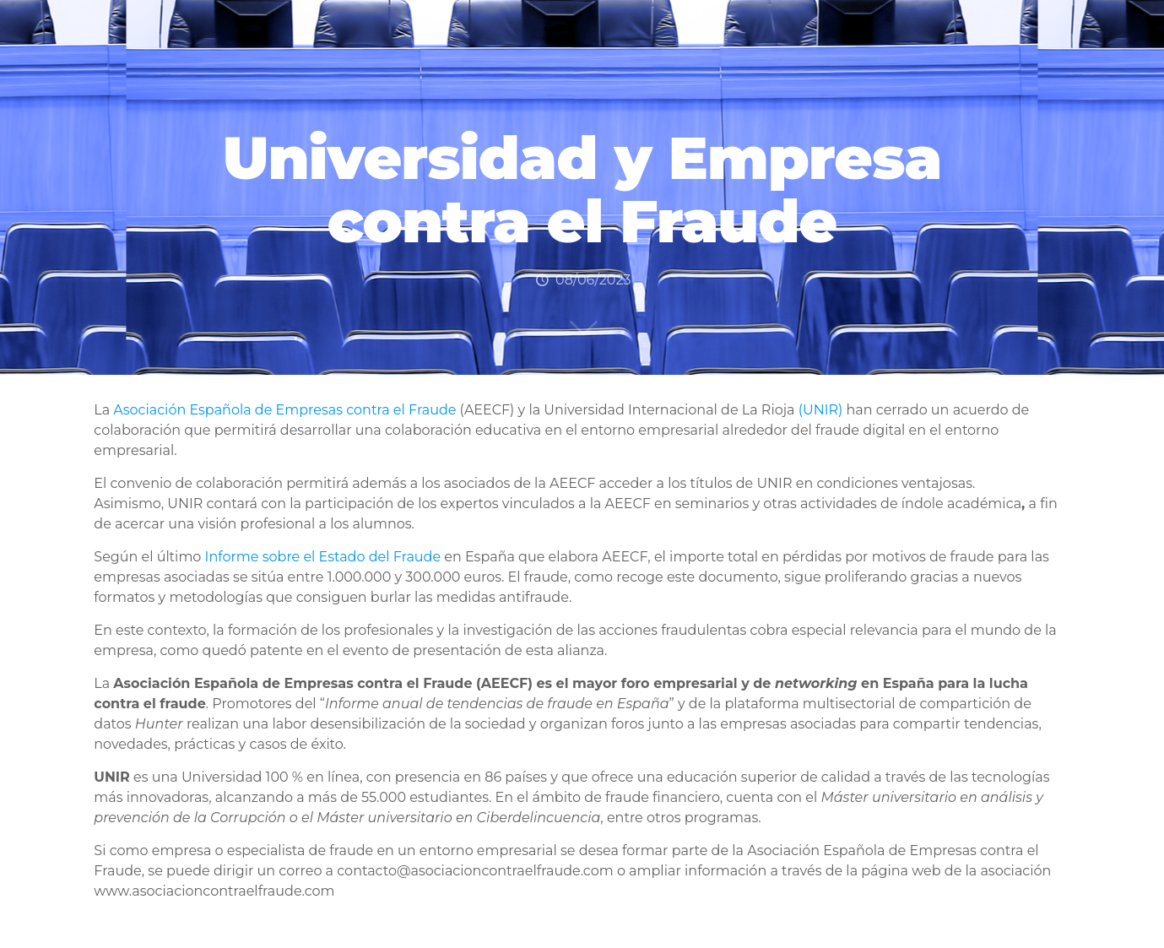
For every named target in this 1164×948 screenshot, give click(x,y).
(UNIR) (821, 410)
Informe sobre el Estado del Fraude (323, 557)
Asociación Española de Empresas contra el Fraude (284, 410)
